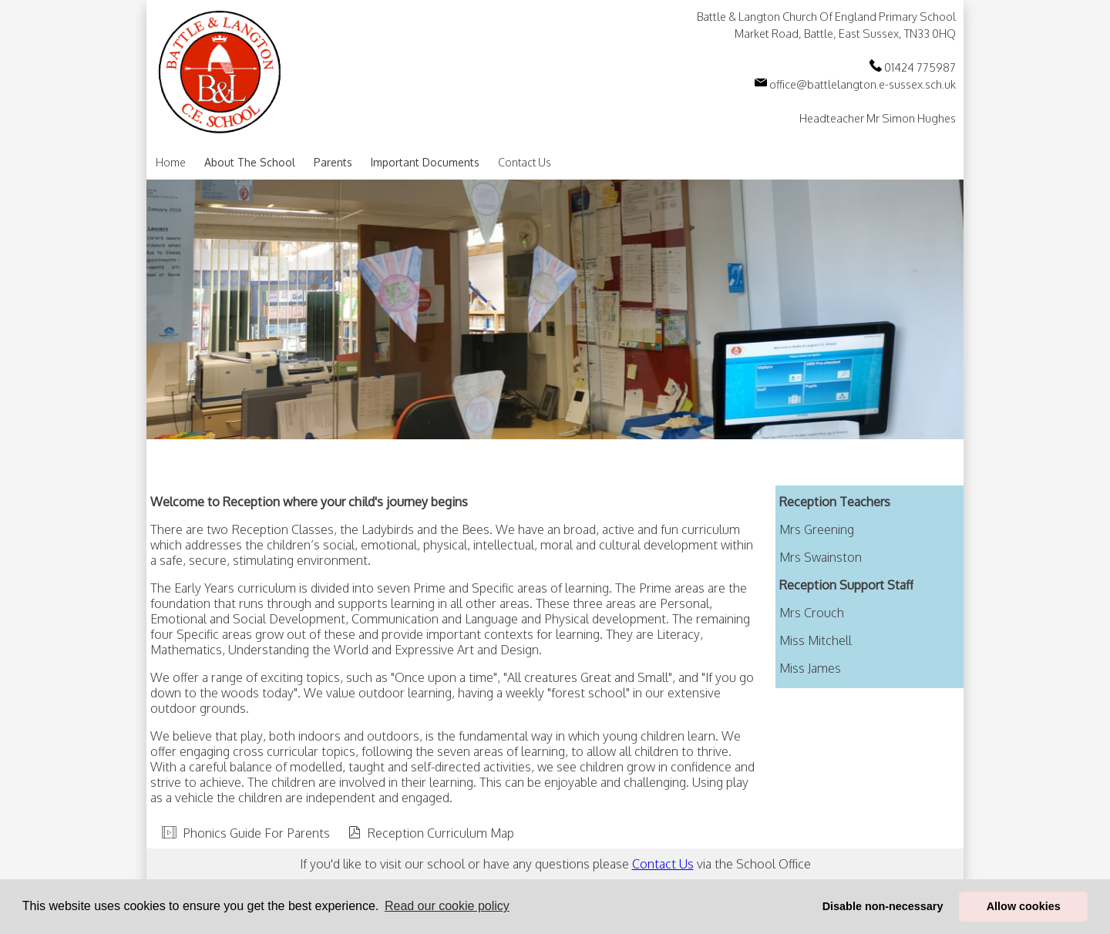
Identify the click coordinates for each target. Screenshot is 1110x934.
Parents (333, 162)
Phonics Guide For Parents (256, 833)
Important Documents (425, 162)
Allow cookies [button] (1024, 906)
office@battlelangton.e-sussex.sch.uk (855, 84)
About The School (249, 162)
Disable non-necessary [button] (883, 906)
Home (171, 162)
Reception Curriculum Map (440, 833)
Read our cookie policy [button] (447, 905)
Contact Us (524, 162)
